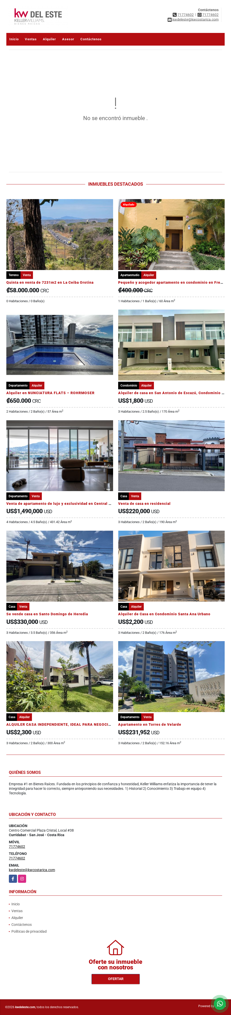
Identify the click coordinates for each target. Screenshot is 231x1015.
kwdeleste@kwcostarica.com (32, 870)
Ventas (31, 39)
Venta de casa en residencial (144, 504)
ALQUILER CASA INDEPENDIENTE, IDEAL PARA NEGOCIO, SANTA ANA (71, 724)
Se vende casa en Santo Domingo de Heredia (47, 614)
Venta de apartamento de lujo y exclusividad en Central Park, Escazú (69, 504)
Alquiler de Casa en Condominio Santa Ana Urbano (164, 614)
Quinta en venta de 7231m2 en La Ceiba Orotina (50, 282)
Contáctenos (91, 39)
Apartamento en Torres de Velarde (149, 724)
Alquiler (49, 39)
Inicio (14, 39)
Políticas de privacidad (29, 931)
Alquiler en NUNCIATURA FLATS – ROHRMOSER (50, 393)
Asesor (68, 39)
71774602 (185, 15)
